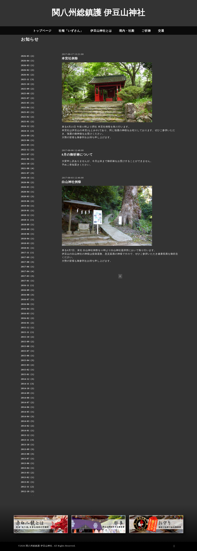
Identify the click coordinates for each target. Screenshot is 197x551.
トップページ (42, 30)
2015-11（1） (28, 332)
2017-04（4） (28, 271)
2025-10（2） (28, 84)
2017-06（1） (28, 266)
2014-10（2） (28, 388)
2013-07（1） (28, 458)
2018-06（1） (28, 234)
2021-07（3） (28, 173)
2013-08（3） (28, 454)
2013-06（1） (28, 463)
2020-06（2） (28, 182)
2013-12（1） (28, 435)
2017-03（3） (28, 276)
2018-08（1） (28, 229)
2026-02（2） (28, 70)
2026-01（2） (28, 74)
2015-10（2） (28, 337)
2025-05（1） (28, 103)
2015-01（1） (28, 374)
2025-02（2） (28, 117)
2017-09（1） (28, 257)
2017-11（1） (28, 252)
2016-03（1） (28, 313)
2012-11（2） (28, 486)
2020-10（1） (28, 177)
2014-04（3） (28, 416)
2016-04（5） (28, 309)
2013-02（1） (28, 477)
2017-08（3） (28, 262)
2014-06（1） (28, 407)
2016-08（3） (28, 295)
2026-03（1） (28, 65)
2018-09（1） (28, 224)
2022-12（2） (28, 149)
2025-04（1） (28, 107)
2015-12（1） (28, 327)
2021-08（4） (28, 168)
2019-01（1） (28, 210)
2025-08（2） (28, 93)
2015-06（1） (28, 355)
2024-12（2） (28, 126)
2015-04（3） (28, 360)
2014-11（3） (28, 383)
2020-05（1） (28, 187)
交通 (161, 30)
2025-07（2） (28, 98)
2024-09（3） (28, 135)
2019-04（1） (28, 206)
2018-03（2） (28, 243)
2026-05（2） (28, 56)
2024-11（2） (28, 131)
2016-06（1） (28, 304)
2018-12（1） (28, 215)
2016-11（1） (28, 285)
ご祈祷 (146, 30)
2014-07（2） (28, 402)
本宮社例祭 (70, 58)
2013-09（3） (28, 449)
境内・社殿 (126, 30)
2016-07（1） (28, 299)
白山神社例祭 (71, 182)
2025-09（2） (28, 89)
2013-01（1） (28, 482)
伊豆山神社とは (101, 30)
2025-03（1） (28, 112)
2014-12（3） (28, 379)
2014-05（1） (28, 412)
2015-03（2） (28, 365)
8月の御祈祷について (77, 154)
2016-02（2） (28, 318)
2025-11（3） (28, 79)
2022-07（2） (28, 154)
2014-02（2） (28, 426)
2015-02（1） (28, 369)
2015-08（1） (28, 346)
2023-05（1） (28, 145)
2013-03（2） (28, 472)
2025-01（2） (28, 121)
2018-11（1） (28, 220)
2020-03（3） (28, 196)
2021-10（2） (28, 163)
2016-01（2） (28, 323)
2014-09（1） (28, 393)
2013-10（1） (28, 444)
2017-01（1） (28, 280)
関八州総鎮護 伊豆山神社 (98, 12)
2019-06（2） (28, 201)
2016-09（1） (28, 290)
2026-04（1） (28, 60)
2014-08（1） (28, 398)
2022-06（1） (28, 159)
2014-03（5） (28, 421)
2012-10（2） (28, 491)
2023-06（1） (28, 140)
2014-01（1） (28, 430)
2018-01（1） (28, 248)
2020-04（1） (28, 192)
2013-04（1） (28, 468)
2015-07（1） (28, 351)
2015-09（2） (28, 341)
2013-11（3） (28, 440)
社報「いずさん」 (71, 30)
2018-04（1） (28, 238)
